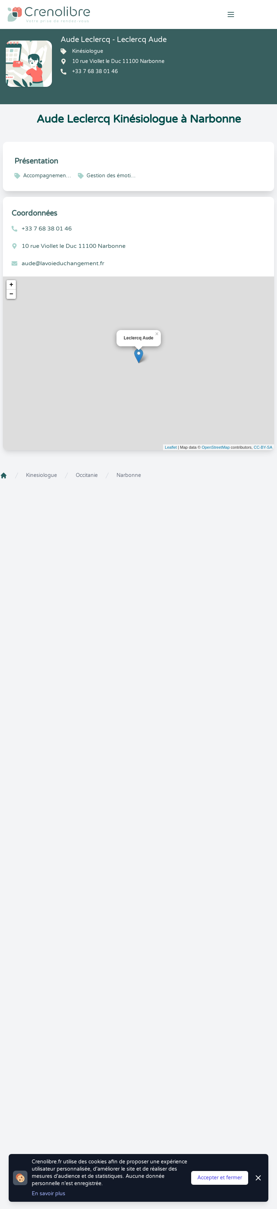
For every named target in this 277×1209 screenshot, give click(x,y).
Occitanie (87, 475)
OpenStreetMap (216, 447)
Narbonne (128, 475)
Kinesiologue (41, 475)
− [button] (11, 294)
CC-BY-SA (263, 447)
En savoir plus (48, 1194)
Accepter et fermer (219, 1178)
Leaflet (171, 447)
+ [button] (11, 284)
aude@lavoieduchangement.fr (63, 263)
